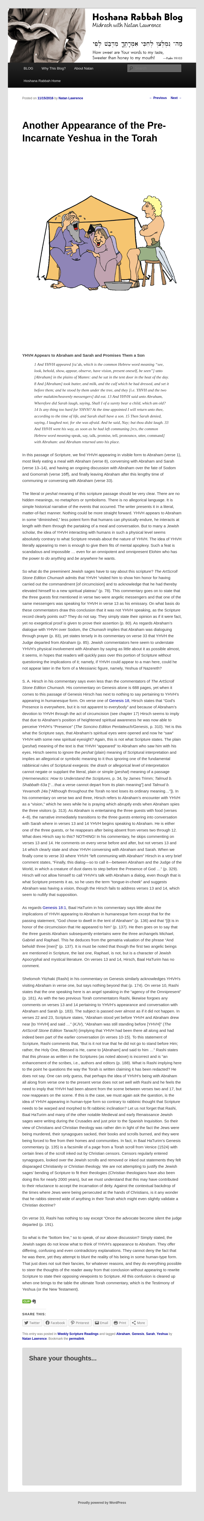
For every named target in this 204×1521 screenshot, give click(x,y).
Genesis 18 (119, 700)
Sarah (150, 1334)
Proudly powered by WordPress (102, 1503)
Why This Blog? (54, 68)
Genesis (138, 1334)
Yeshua (162, 1334)
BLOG (28, 68)
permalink (76, 1339)
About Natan (83, 68)
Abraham (123, 1334)
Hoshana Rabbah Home (42, 81)
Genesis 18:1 (54, 907)
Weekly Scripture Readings (78, 1334)
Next (176, 98)
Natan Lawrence (71, 98)
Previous (158, 98)
